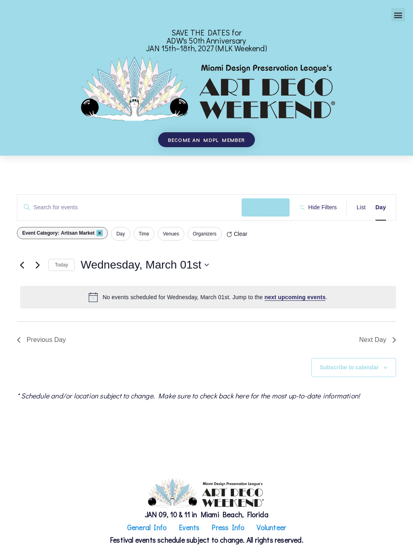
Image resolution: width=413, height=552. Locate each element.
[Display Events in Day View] (380, 207)
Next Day (377, 339)
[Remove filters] (99, 233)
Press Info (227, 527)
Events (189, 527)
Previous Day (41, 339)
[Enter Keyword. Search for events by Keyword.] (129, 207)
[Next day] (37, 265)
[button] (398, 14)
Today (61, 265)
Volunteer (271, 527)
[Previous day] (22, 265)
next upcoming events (295, 297)
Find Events (266, 207)
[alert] (208, 297)
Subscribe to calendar (349, 367)
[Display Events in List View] (361, 207)
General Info (147, 527)
